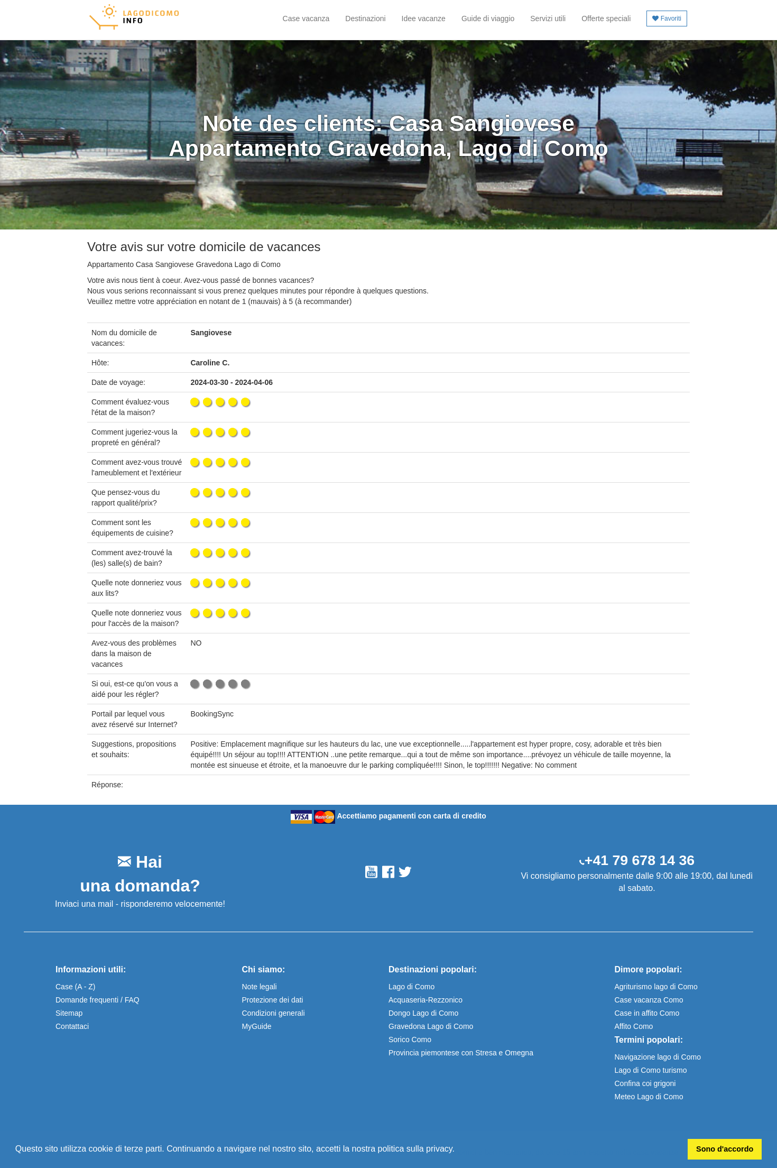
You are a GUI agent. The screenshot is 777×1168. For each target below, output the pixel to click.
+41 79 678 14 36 (640, 860)
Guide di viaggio (487, 18)
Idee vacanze (424, 18)
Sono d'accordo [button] (724, 1149)
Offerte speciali (606, 18)
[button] (458, 1150)
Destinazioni (365, 18)
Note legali (259, 986)
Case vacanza (306, 18)
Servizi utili (548, 18)
